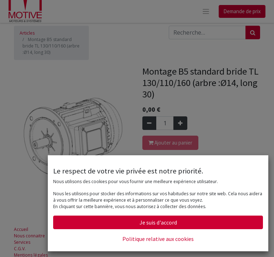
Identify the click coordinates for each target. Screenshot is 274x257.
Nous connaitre (29, 236)
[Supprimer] (149, 123)
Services (22, 242)
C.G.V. (20, 249)
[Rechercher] (252, 32)
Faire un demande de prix (168, 183)
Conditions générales (164, 177)
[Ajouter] (180, 123)
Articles (27, 33)
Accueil (21, 229)
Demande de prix (242, 11)
